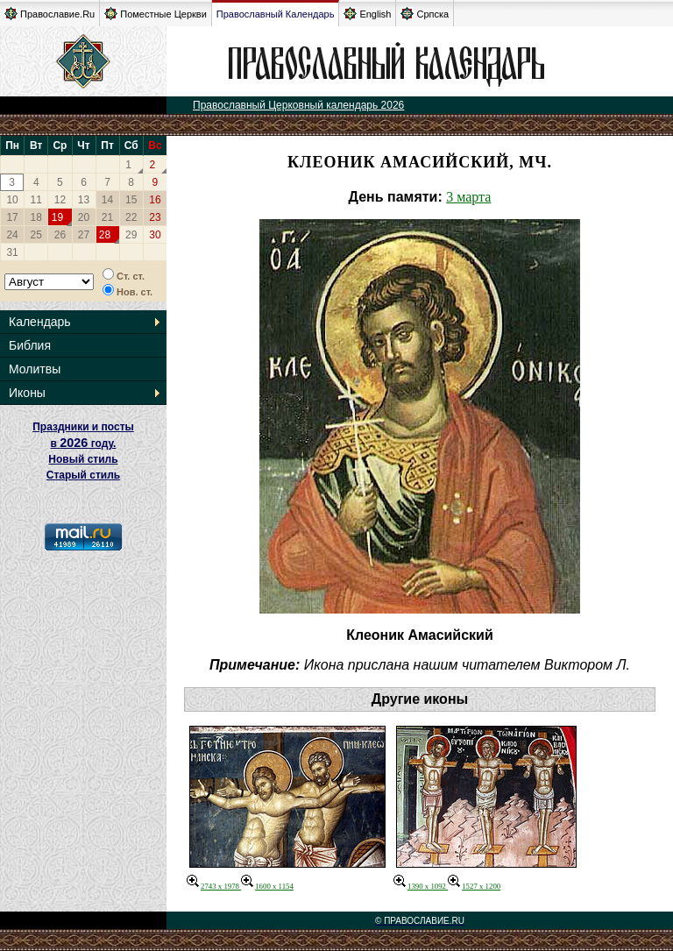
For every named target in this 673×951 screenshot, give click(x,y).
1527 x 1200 (474, 886)
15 (131, 200)
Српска (424, 13)
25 (36, 235)
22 (131, 217)
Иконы (27, 393)
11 (36, 200)
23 (154, 217)
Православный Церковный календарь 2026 (298, 105)
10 (12, 200)
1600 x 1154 (267, 886)
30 (154, 235)
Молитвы (34, 369)
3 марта (468, 196)
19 (57, 217)
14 (107, 200)
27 (83, 235)
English (367, 13)
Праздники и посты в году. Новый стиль (83, 443)
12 (60, 200)
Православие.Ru (49, 13)
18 (36, 217)
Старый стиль (83, 475)
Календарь (40, 322)
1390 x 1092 (420, 886)
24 (12, 235)
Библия (30, 345)
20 (83, 217)
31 (12, 252)
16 (154, 200)
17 (12, 217)
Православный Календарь (275, 14)
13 (83, 200)
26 (60, 235)
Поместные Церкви (155, 13)
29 (131, 235)
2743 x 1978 (214, 886)
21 (107, 217)
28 (104, 235)
